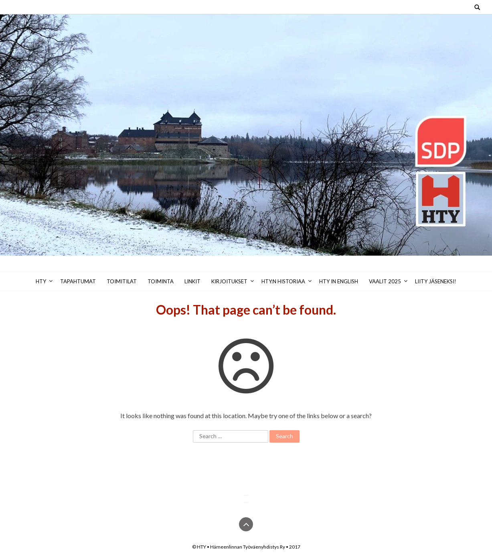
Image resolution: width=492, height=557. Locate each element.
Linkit (192, 281)
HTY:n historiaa (283, 281)
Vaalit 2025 (385, 281)
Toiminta (161, 281)
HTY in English (338, 281)
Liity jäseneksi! (435, 281)
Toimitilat (122, 281)
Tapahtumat (78, 281)
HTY (41, 281)
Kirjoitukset (229, 281)
